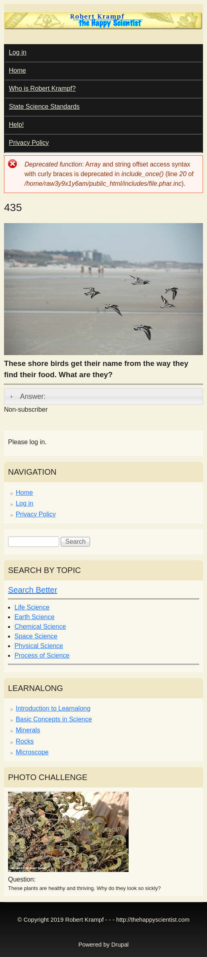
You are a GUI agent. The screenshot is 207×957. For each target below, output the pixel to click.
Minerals (28, 730)
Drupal (120, 944)
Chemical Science (40, 626)
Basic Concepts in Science (54, 719)
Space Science (35, 636)
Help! (16, 124)
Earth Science (34, 617)
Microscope (32, 752)
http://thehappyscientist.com (152, 919)
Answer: (33, 396)
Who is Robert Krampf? (42, 88)
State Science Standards (44, 106)
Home (17, 70)
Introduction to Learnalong (53, 708)
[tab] (103, 396)
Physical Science (38, 645)
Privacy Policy (29, 142)
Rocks (24, 741)
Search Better (32, 589)
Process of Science (42, 655)
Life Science (31, 607)
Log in (18, 52)
